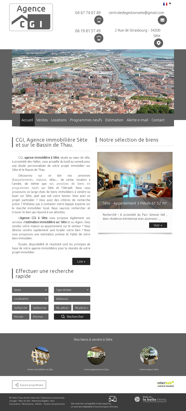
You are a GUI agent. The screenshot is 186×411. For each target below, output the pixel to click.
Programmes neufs (88, 120)
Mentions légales (40, 401)
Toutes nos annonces (54, 404)
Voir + (158, 225)
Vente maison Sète (149, 369)
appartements (23, 179)
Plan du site (24, 401)
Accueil (23, 120)
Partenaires (27, 404)
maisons (41, 179)
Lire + (81, 261)
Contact (162, 120)
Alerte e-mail (140, 120)
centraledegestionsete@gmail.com (136, 13)
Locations (61, 120)
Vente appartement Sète (96, 369)
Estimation (115, 120)
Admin (38, 404)
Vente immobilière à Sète (40, 369)
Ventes (41, 120)
